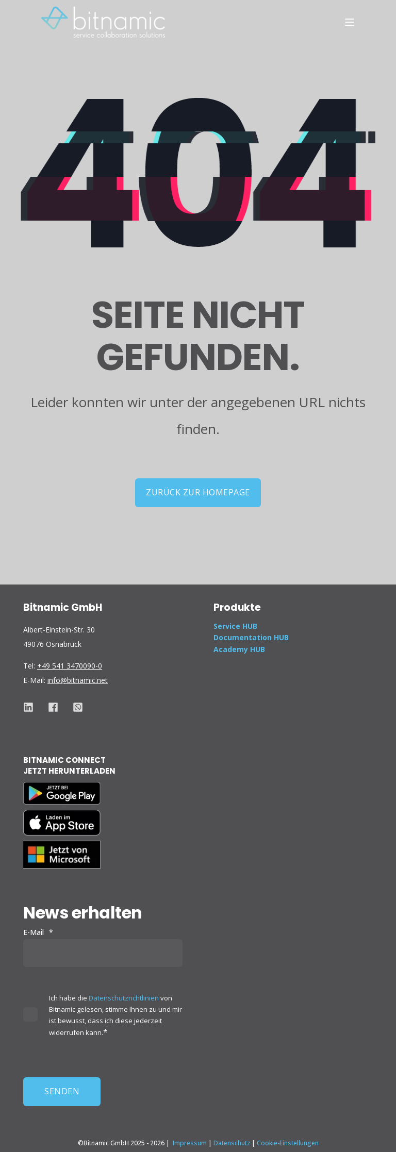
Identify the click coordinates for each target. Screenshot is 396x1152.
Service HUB (235, 626)
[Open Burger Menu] (349, 22)
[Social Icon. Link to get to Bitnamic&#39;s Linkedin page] (32, 707)
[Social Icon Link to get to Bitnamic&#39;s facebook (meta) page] (53, 707)
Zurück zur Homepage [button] (198, 492)
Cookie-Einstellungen (288, 1143)
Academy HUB (239, 649)
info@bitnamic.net (77, 680)
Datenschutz (231, 1143)
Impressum (190, 1143)
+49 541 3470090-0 (69, 666)
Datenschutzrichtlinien (124, 998)
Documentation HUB (251, 637)
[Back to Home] (103, 21)
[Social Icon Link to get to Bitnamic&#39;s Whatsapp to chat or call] (74, 707)
